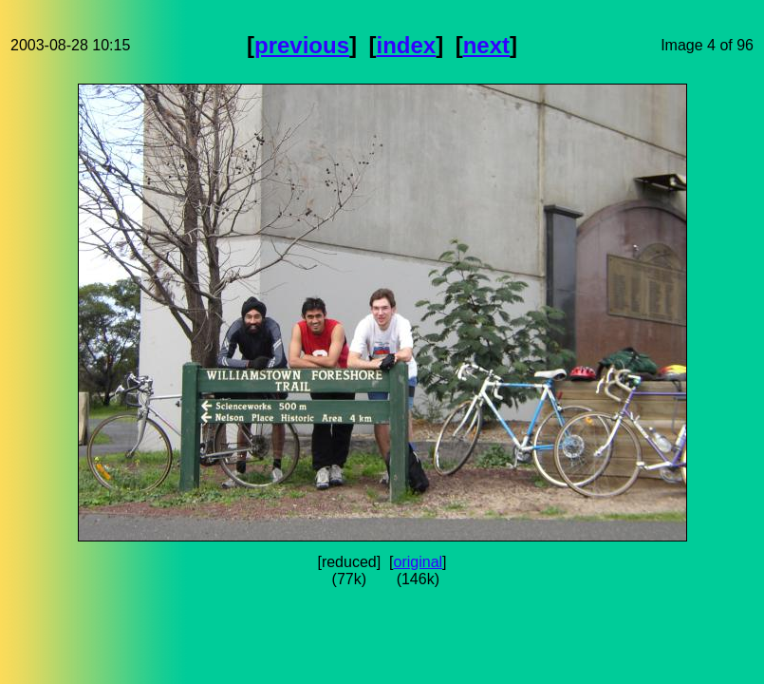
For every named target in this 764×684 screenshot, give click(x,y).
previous (301, 45)
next (486, 45)
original (418, 562)
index (406, 45)
